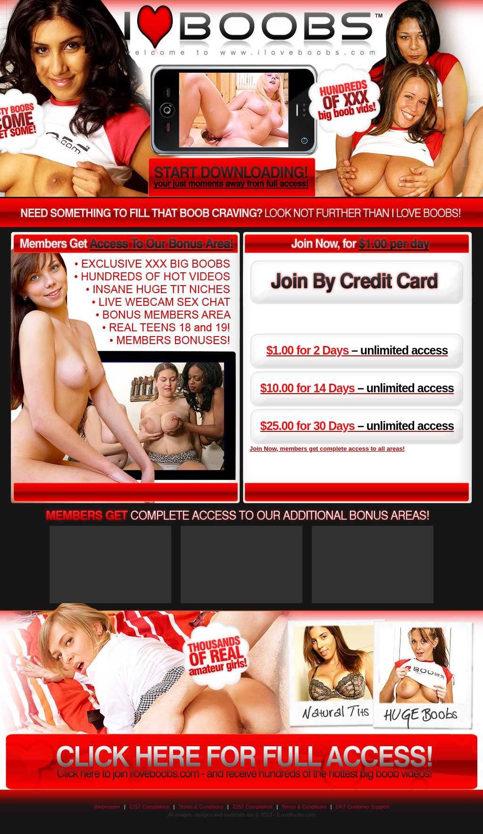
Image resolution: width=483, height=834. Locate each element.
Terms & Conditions (200, 806)
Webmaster (107, 806)
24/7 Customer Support (362, 806)
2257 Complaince (149, 806)
